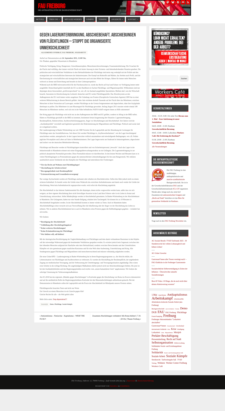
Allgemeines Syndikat (51, 52)
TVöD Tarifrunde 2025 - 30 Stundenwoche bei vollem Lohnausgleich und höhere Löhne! (169, 244)
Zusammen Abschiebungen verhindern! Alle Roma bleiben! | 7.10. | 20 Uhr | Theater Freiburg (116, 317)
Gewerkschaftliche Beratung (163, 129)
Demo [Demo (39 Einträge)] (183, 308)
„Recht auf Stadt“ (158, 198)
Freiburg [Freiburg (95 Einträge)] (169, 315)
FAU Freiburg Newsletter (174, 221)
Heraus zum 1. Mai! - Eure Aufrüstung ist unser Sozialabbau (170, 119)
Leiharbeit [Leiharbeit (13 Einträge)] (156, 332)
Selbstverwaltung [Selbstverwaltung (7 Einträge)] (179, 343)
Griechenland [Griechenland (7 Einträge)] (180, 326)
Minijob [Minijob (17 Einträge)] (177, 332)
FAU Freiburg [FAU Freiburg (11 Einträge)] (171, 312)
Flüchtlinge (57, 304)
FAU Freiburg (51, 6)
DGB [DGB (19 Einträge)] (154, 312)
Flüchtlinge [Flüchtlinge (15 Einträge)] (182, 312)
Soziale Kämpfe (67, 304)
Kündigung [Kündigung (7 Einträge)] (180, 329)
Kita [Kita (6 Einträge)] (169, 329)
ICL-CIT (176, 189)
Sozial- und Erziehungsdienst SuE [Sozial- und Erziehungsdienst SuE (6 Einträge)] (173, 353)
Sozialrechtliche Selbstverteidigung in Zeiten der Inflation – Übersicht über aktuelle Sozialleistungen (169, 272)
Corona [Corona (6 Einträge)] (177, 309)
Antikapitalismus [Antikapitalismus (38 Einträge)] (177, 294)
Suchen (154, 74)
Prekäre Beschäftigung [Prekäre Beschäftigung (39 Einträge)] (165, 335)
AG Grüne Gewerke (159, 253)
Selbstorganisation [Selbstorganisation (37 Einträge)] (162, 342)
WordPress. (125, 386)
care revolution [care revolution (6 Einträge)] (170, 309)
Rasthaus (174, 201)
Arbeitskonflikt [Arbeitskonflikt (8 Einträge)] (179, 299)
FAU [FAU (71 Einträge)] (161, 312)
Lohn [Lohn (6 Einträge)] (162, 332)
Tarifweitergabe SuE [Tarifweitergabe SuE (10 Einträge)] (169, 360)
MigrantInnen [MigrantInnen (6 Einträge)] (169, 332)
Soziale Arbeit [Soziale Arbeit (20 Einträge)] (158, 356)
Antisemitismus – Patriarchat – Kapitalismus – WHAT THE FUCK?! (62, 317)
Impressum (131, 381)
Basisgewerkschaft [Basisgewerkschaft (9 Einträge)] (158, 309)
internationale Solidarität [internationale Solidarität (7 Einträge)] (159, 329)
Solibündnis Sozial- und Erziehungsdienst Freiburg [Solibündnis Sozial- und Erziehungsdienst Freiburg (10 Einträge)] (167, 347)
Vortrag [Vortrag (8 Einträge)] (154, 363)
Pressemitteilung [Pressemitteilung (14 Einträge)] (159, 339)
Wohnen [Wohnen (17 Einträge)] (161, 363)
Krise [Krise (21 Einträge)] (173, 329)
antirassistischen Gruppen (173, 195)
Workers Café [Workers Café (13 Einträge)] (157, 366)
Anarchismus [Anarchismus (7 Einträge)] (162, 295)
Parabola (114, 386)
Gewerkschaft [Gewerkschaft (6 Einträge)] (171, 326)
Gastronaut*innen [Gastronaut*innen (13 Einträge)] (159, 326)
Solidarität (80, 52)
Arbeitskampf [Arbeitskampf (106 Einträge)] (162, 298)
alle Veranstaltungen (159, 147)
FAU (175, 186)
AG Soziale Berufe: (159, 241)
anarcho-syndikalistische (176, 179)
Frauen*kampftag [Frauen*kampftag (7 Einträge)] (157, 316)
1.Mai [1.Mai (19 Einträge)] (154, 294)
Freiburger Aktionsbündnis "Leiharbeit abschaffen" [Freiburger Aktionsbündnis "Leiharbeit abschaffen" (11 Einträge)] (166, 321)
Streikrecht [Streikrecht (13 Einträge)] (156, 360)
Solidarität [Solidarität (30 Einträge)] (157, 352)
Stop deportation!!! (60, 299)
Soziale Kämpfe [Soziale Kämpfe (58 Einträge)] (176, 356)
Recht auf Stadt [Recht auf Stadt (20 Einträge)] (174, 339)
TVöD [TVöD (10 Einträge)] (179, 360)
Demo (52, 304)
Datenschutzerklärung (145, 381)
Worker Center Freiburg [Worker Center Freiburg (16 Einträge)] (176, 363)
